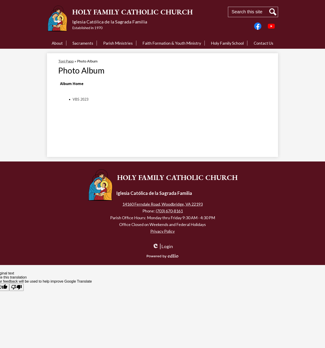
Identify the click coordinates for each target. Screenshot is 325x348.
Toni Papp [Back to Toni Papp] (66, 61)
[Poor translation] (16, 287)
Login (162, 248)
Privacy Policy (162, 231)
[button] (57, 43)
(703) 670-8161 (169, 210)
